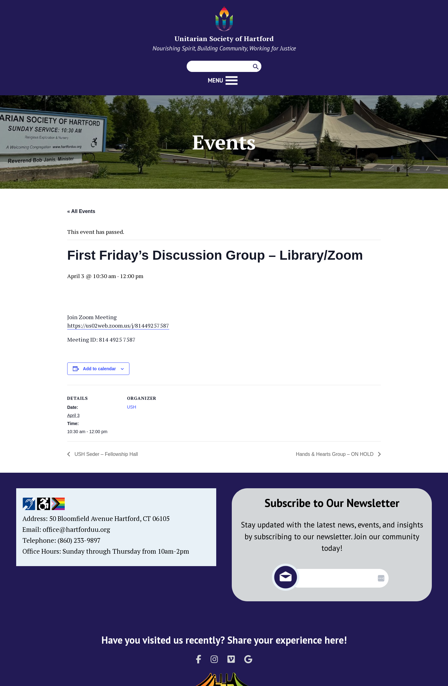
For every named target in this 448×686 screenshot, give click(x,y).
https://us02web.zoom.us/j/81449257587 (118, 325)
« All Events (81, 211)
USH (131, 407)
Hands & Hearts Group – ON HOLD (335, 454)
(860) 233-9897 (79, 540)
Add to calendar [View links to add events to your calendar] (99, 368)
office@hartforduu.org (76, 529)
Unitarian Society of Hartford (224, 38)
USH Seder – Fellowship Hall (106, 454)
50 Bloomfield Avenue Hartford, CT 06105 (109, 518)
